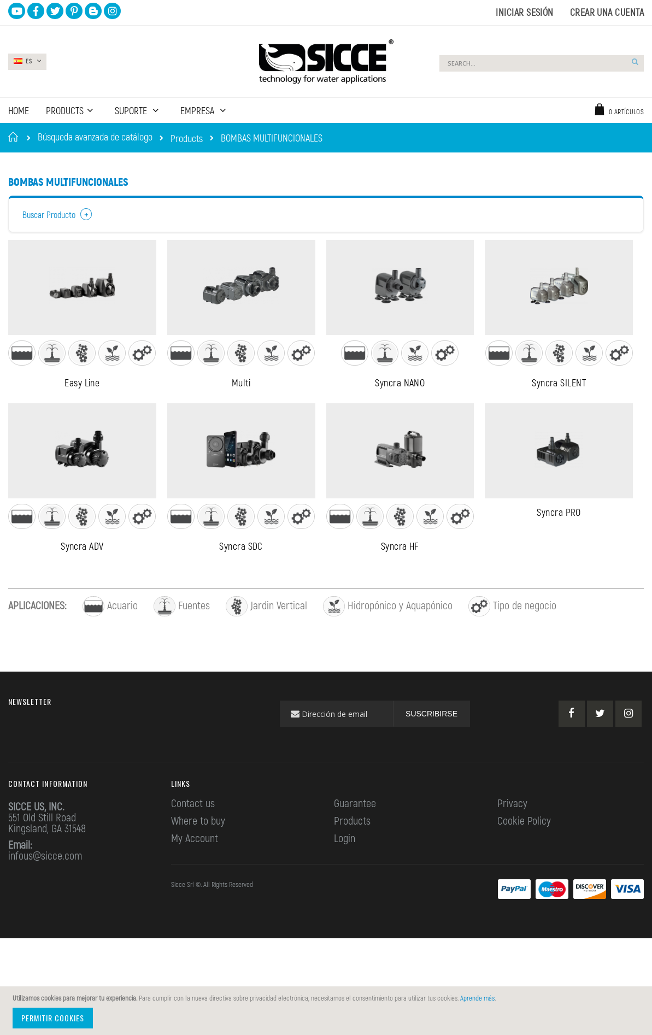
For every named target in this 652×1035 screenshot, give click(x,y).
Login (344, 867)
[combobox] (541, 63)
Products (187, 138)
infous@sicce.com (45, 885)
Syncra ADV (82, 575)
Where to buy (198, 850)
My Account (194, 867)
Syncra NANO (400, 397)
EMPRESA (198, 110)
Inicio (15, 136)
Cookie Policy (524, 850)
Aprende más (477, 997)
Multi (241, 397)
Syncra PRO (559, 542)
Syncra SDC (241, 575)
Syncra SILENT (559, 397)
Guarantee (355, 832)
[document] (328, 1010)
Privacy (512, 832)
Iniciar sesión (524, 12)
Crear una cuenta (607, 12)
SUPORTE (132, 110)
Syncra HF (400, 575)
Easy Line (81, 397)
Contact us (193, 832)
